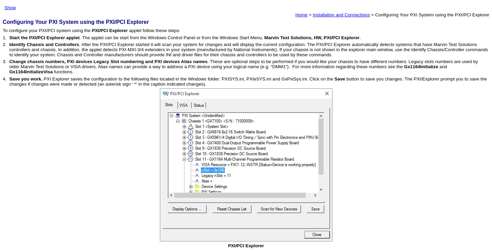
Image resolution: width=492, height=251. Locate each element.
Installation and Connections (341, 14)
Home (301, 14)
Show (10, 7)
